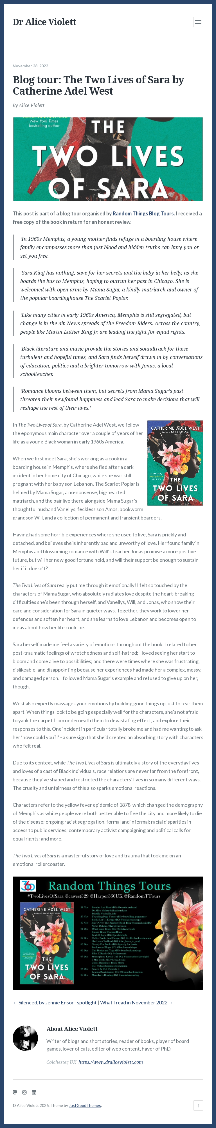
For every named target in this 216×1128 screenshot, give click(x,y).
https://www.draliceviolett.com (110, 1058)
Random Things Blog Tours (143, 210)
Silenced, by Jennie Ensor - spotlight (55, 998)
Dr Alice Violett (44, 22)
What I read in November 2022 (136, 998)
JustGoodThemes (85, 1105)
